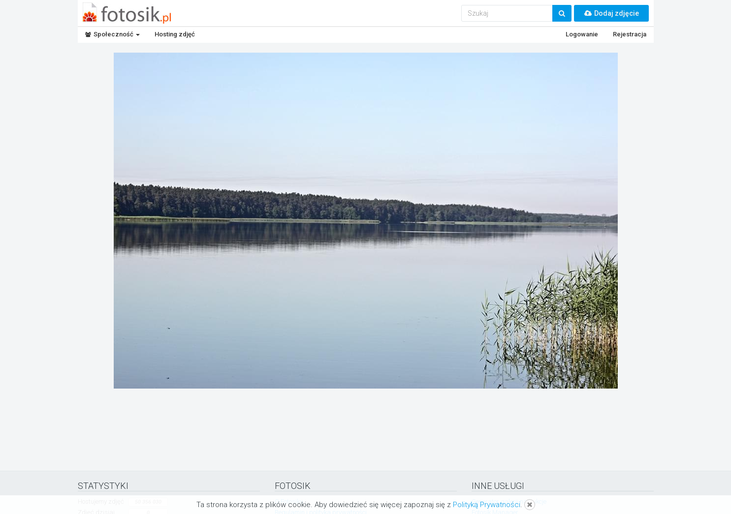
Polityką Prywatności (486, 504)
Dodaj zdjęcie (611, 13)
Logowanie (582, 34)
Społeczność (112, 34)
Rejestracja (629, 34)
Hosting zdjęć (175, 34)
